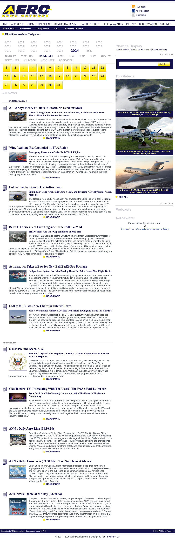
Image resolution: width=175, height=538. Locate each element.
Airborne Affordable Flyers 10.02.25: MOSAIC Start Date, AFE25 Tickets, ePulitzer (144, 152)
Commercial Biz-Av (65, 24)
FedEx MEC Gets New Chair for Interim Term (40, 306)
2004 (21, 42)
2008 (73, 42)
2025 (89, 50)
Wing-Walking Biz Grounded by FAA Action (38, 147)
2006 (47, 42)
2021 (34, 50)
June (82, 56)
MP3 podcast (142, 11)
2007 (60, 42)
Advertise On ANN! (74, 29)
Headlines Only (122, 50)
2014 (47, 46)
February (27, 56)
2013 (34, 46)
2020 (21, 50)
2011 (8, 46)
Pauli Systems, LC (111, 536)
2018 (99, 46)
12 (102, 67)
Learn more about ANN (35, 531)
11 (93, 67)
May (71, 56)
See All (122, 197)
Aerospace (17, 24)
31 (58, 85)
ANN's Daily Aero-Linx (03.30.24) (31, 428)
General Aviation (113, 24)
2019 (8, 50)
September (12, 60)
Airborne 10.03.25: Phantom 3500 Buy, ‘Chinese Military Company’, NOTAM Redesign (144, 113)
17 (41, 76)
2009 (86, 42)
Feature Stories (89, 24)
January (10, 56)
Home (5, 24)
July (93, 56)
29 (41, 85)
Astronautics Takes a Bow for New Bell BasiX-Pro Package (48, 266)
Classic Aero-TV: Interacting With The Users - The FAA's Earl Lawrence (57, 388)
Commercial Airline (39, 24)
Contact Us (25, 29)
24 (102, 76)
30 (50, 85)
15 (23, 76)
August (105, 56)
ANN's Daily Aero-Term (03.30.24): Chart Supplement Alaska (50, 461)
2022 (47, 50)
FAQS (57, 29)
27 (23, 85)
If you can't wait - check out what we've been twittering (145, 229)
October (30, 60)
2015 (60, 46)
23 (93, 76)
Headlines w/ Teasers (141, 50)
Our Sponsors (42, 29)
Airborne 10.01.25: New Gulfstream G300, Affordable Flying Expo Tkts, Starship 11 (144, 191)
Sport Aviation (148, 24)
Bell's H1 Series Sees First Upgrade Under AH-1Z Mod (45, 227)
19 (58, 76)
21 (76, 76)
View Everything (159, 50)
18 (50, 76)
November (47, 60)
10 (84, 67)
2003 (8, 42)
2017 (86, 46)
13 (6, 76)
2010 (99, 42)
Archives (165, 24)
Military (131, 24)
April (61, 56)
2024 (75, 50)
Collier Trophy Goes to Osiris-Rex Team (35, 187)
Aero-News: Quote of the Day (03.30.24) (35, 494)
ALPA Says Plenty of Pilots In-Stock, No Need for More (45, 108)
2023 (60, 50)
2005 (34, 42)
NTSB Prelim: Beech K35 (26, 349)
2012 (21, 46)
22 (84, 76)
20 (67, 76)
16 (32, 76)
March (46, 56)
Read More (53, 138)
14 (15, 76)
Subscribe (141, 15)
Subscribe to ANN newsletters (12, 531)
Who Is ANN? (9, 29)
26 (15, 85)
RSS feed (141, 6)
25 (6, 85)
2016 (73, 46)
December (66, 60)
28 (32, 85)
